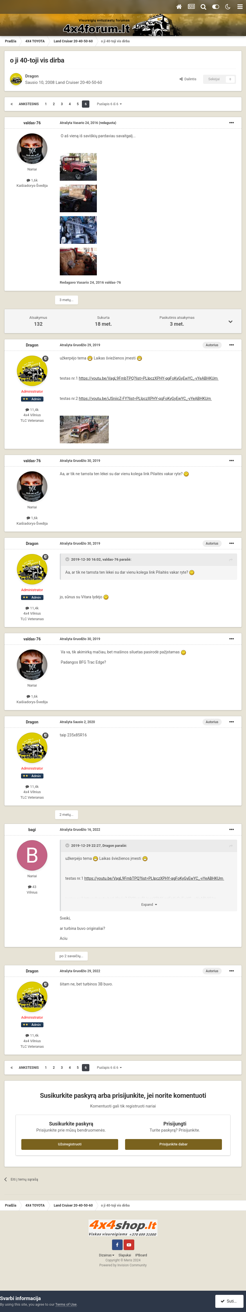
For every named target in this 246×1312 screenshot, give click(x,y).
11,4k (31, 410)
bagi (32, 829)
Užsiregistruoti (69, 1144)
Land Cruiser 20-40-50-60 (79, 82)
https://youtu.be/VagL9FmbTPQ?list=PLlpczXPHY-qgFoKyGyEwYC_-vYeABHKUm (149, 378)
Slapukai (124, 1255)
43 (32, 887)
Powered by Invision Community (123, 1265)
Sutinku (230, 1301)
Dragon (31, 76)
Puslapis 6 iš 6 (109, 104)
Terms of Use (66, 1304)
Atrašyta (79, 123)
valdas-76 (32, 123)
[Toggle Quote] (67, 559)
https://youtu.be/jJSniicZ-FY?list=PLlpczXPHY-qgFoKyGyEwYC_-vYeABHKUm (145, 398)
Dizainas (107, 1255)
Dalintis (188, 79)
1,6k (32, 180)
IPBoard (141, 1255)
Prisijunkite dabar (173, 1144)
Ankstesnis (29, 104)
